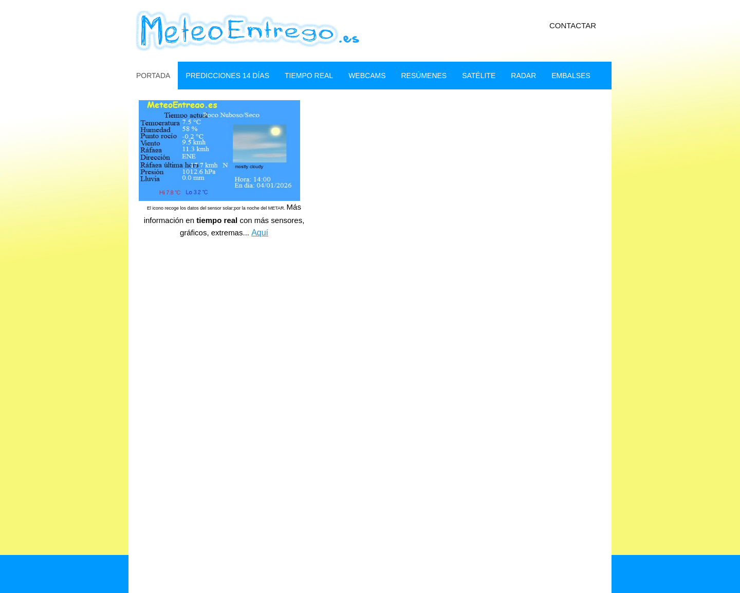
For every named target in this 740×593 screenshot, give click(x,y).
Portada (153, 75)
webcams (366, 75)
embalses (570, 75)
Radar (523, 75)
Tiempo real (309, 75)
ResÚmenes (424, 75)
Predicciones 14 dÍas (227, 75)
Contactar (572, 25)
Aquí (259, 232)
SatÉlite (478, 75)
